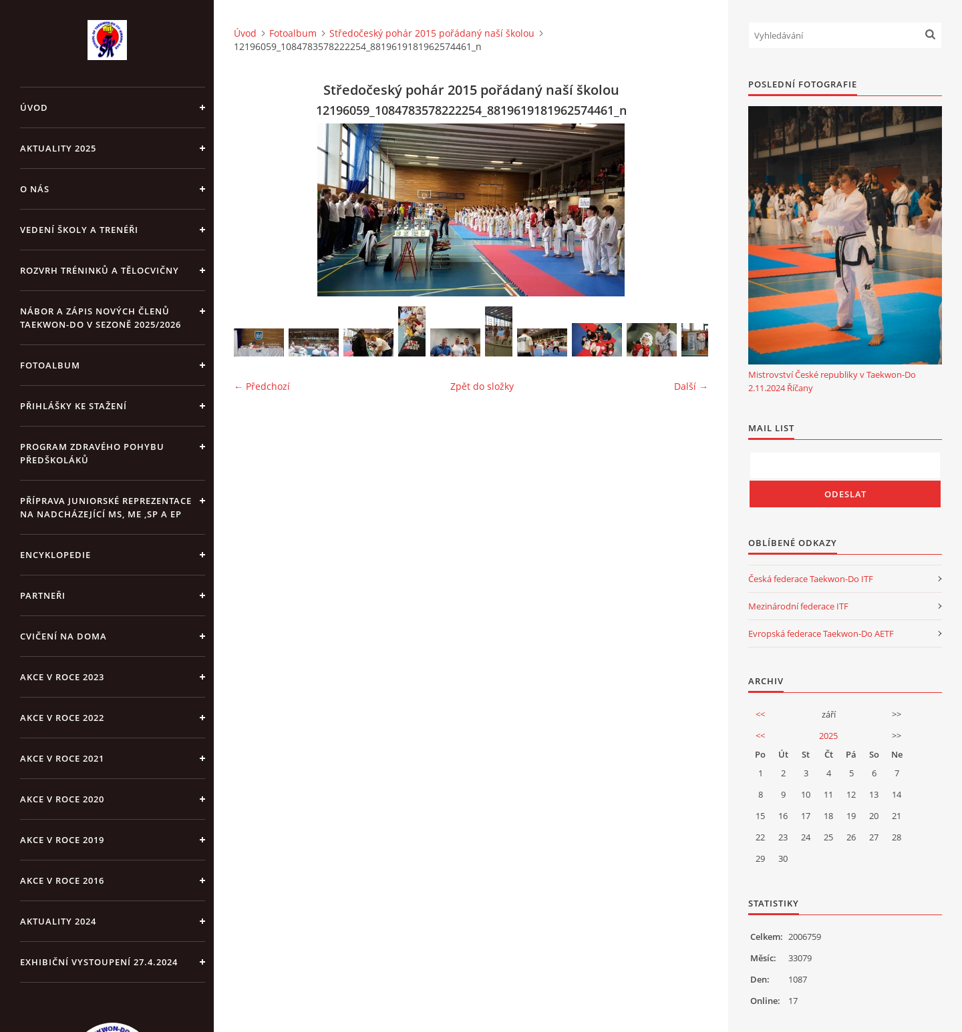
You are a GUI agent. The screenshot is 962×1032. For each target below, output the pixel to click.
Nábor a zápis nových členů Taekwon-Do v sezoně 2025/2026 (100, 317)
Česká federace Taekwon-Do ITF (810, 579)
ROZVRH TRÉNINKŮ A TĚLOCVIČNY (99, 270)
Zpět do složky (482, 386)
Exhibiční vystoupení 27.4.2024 (99, 962)
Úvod (34, 107)
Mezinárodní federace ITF (798, 606)
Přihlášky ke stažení (73, 406)
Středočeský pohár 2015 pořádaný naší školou (431, 33)
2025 (828, 736)
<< (760, 714)
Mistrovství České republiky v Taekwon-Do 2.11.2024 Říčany (832, 381)
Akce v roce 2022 (62, 718)
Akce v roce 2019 (62, 840)
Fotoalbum (50, 365)
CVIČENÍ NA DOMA (63, 636)
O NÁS (34, 189)
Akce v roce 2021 (62, 758)
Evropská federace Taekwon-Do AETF (821, 633)
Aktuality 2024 (58, 921)
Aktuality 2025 (58, 148)
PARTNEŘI (42, 595)
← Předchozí (262, 386)
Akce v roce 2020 (62, 799)
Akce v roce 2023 (62, 677)
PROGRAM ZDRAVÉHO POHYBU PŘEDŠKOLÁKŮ (92, 453)
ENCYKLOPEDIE (55, 555)
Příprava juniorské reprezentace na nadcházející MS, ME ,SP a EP (106, 507)
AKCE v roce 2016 (62, 880)
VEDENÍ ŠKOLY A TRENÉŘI (79, 230)
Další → (691, 386)
